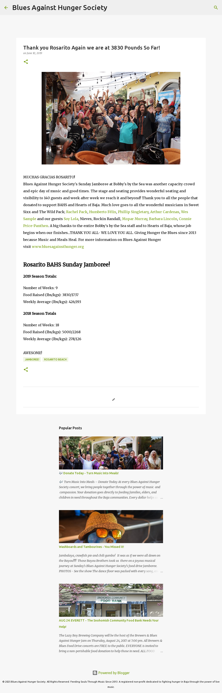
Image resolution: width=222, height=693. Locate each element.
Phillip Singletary (133, 212)
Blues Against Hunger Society (59, 7)
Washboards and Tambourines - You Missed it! (91, 547)
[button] (25, 62)
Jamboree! (32, 359)
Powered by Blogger (111, 673)
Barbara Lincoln (163, 219)
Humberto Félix (102, 212)
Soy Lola (71, 219)
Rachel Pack (76, 212)
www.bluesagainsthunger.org (58, 246)
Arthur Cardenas (164, 212)
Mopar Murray (134, 219)
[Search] (113, 7)
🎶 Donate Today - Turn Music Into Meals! (89, 473)
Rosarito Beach (55, 359)
